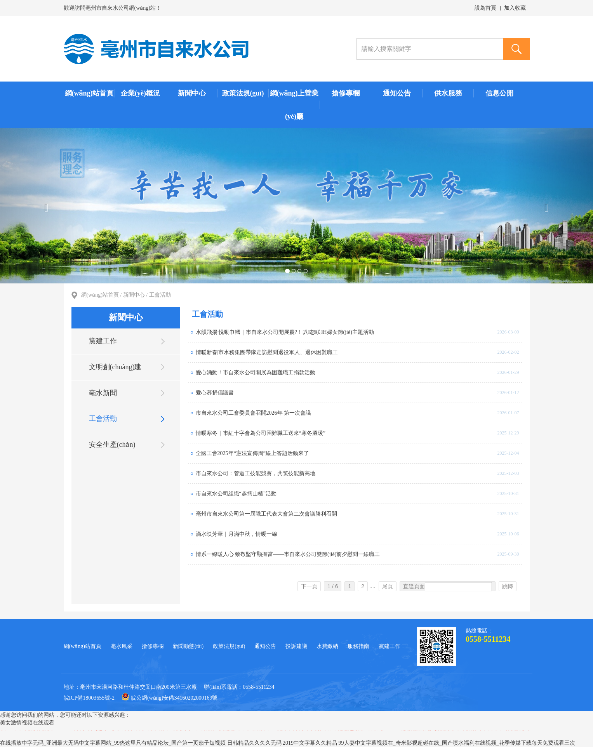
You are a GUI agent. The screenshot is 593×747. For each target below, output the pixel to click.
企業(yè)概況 (140, 93)
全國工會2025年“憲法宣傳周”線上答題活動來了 (252, 453)
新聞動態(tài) (188, 646)
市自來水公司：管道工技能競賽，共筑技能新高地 (255, 473)
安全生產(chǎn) (112, 444)
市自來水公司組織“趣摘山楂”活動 (236, 494)
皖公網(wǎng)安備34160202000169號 (169, 698)
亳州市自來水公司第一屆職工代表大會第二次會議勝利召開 (266, 514)
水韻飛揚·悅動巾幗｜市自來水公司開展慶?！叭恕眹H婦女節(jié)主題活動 (285, 332)
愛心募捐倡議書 (215, 393)
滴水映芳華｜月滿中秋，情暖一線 (236, 534)
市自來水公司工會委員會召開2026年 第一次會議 (253, 413)
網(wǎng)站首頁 (89, 93)
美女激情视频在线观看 (27, 723)
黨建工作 (103, 341)
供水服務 (448, 93)
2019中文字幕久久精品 (310, 743)
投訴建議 (296, 646)
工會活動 (160, 295)
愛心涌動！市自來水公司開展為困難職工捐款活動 (255, 372)
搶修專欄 (346, 93)
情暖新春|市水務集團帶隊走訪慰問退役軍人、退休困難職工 (267, 352)
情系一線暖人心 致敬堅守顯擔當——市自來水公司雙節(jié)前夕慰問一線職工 (288, 554)
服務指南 (358, 646)
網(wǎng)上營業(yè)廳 (294, 104)
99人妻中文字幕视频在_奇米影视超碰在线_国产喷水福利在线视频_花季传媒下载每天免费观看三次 (457, 743)
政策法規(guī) (243, 93)
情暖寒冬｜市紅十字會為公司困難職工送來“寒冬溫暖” (260, 433)
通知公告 (397, 93)
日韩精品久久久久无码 (254, 743)
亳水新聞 (103, 393)
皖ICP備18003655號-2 (89, 698)
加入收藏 (515, 8)
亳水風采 (121, 646)
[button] (44, 205)
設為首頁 (485, 8)
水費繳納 (327, 646)
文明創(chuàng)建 (115, 367)
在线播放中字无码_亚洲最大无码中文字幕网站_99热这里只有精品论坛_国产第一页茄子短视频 (113, 743)
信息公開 (499, 93)
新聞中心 (192, 93)
